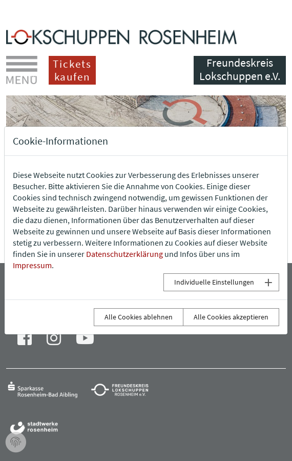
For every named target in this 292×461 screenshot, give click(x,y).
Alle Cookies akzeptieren (231, 317)
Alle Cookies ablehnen (139, 317)
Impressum (32, 265)
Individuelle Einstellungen (214, 282)
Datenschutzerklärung (124, 254)
